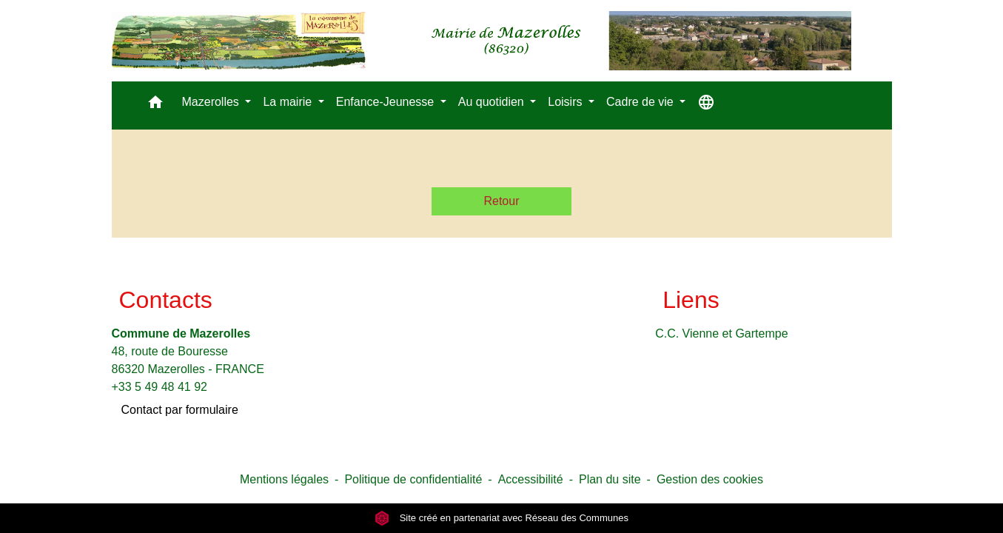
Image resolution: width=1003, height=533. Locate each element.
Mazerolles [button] (212, 101)
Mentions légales (284, 479)
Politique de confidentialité (413, 479)
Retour (501, 201)
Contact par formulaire (179, 409)
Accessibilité (530, 479)
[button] (155, 105)
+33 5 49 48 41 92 (159, 387)
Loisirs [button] (567, 101)
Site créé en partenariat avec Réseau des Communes (501, 517)
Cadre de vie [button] (641, 101)
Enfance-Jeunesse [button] (386, 101)
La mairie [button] (289, 101)
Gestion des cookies (710, 479)
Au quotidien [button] (492, 101)
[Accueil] (481, 40)
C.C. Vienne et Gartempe (721, 333)
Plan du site (610, 479)
